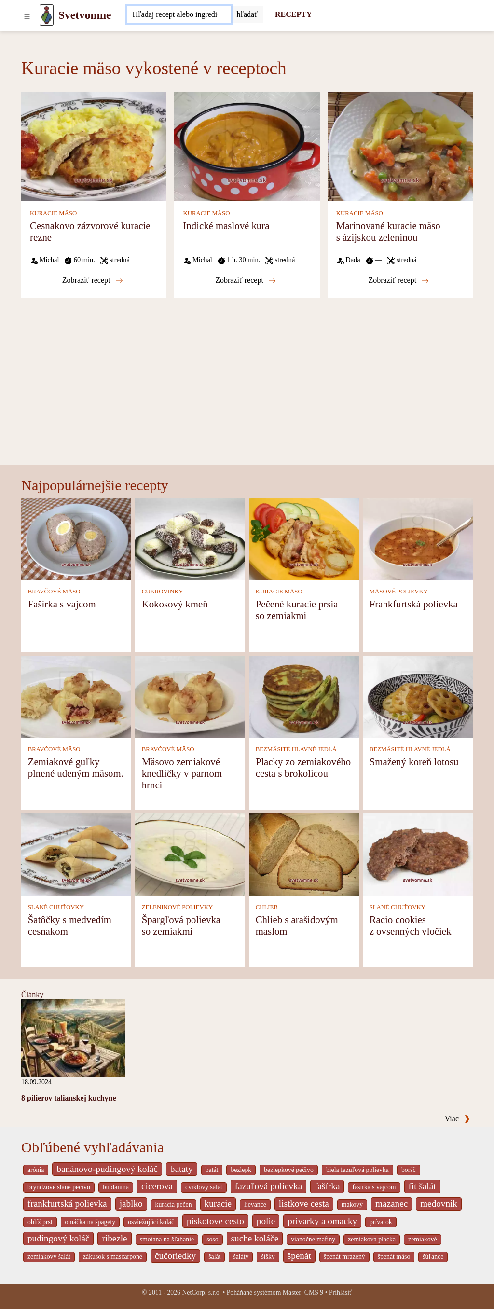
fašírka (327, 1186)
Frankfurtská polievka (414, 603)
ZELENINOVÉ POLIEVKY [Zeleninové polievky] (177, 907)
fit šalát (422, 1186)
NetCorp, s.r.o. (201, 1292)
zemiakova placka (372, 1239)
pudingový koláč (58, 1238)
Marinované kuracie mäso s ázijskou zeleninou (388, 231)
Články (32, 995)
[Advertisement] (247, 392)
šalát (214, 1256)
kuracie (218, 1204)
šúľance (433, 1256)
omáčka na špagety (90, 1222)
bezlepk (241, 1169)
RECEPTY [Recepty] (293, 14)
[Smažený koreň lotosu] (418, 696)
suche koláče (255, 1238)
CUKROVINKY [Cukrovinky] (162, 591)
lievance (255, 1204)
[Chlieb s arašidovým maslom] (304, 854)
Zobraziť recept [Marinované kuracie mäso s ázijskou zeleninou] (398, 280)
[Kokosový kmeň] (190, 539)
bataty (181, 1169)
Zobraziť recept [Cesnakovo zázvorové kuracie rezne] (92, 280)
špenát (299, 1256)
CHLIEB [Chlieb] (267, 907)
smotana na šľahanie (167, 1239)
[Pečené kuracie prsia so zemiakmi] (304, 539)
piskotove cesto (215, 1221)
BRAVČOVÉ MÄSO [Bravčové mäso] (54, 591)
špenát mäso (394, 1256)
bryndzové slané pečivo (58, 1187)
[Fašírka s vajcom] (76, 539)
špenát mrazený (344, 1256)
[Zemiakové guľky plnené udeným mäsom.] (76, 696)
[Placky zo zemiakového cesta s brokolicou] (304, 696)
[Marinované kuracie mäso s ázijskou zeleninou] (400, 146)
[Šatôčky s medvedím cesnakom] (76, 854)
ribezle (114, 1238)
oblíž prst (40, 1222)
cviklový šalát (203, 1187)
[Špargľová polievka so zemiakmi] (190, 854)
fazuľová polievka (268, 1186)
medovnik (438, 1204)
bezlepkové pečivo (289, 1169)
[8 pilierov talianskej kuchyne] (73, 1037)
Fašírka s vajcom (62, 603)
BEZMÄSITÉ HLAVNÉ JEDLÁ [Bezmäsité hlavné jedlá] (296, 749)
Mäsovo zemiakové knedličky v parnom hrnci (182, 773)
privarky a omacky (322, 1221)
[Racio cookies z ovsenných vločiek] (418, 854)
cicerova (157, 1186)
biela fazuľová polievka (357, 1169)
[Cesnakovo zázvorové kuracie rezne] (93, 146)
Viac (457, 1119)
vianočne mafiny (313, 1239)
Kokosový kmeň (175, 603)
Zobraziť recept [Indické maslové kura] (245, 280)
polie (266, 1221)
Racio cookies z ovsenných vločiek (411, 925)
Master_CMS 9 (303, 1292)
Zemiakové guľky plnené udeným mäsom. (76, 767)
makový (352, 1204)
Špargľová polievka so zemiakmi (181, 925)
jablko (131, 1204)
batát (212, 1169)
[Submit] (247, 14)
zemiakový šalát (48, 1256)
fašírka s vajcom (374, 1187)
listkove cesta (304, 1204)
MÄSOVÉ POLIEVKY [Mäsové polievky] (399, 591)
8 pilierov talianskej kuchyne (68, 1098)
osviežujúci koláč (151, 1222)
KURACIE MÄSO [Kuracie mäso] (53, 213)
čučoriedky (175, 1256)
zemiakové (422, 1239)
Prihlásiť (340, 1292)
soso (212, 1239)
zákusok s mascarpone (112, 1256)
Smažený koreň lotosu (414, 761)
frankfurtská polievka (67, 1204)
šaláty (240, 1256)
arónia (35, 1169)
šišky (267, 1256)
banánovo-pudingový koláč (106, 1169)
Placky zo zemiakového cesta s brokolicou (303, 767)
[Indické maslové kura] (246, 146)
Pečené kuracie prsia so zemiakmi (297, 609)
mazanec (391, 1204)
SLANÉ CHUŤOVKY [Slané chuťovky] (56, 907)
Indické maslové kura (226, 225)
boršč (408, 1169)
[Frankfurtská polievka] (418, 539)
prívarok (381, 1222)
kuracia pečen (173, 1204)
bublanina (116, 1187)
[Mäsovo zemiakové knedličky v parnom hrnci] (190, 696)
